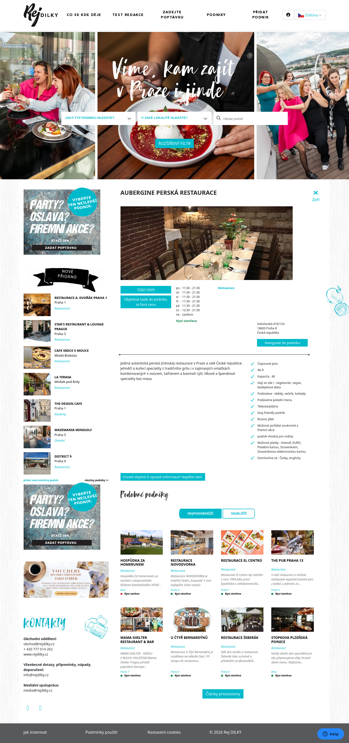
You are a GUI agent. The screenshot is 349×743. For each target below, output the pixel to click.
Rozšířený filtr (174, 143)
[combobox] (98, 118)
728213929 (146, 289)
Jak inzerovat (35, 732)
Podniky (216, 15)
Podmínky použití (102, 732)
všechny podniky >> (97, 480)
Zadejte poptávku (172, 15)
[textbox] (96, 118)
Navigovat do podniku (282, 342)
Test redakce (128, 15)
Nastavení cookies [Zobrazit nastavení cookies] (164, 732)
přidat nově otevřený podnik (41, 480)
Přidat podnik (260, 15)
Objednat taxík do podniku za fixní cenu (145, 302)
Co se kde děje (84, 15)
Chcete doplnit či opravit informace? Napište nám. (163, 477)
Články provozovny (223, 694)
